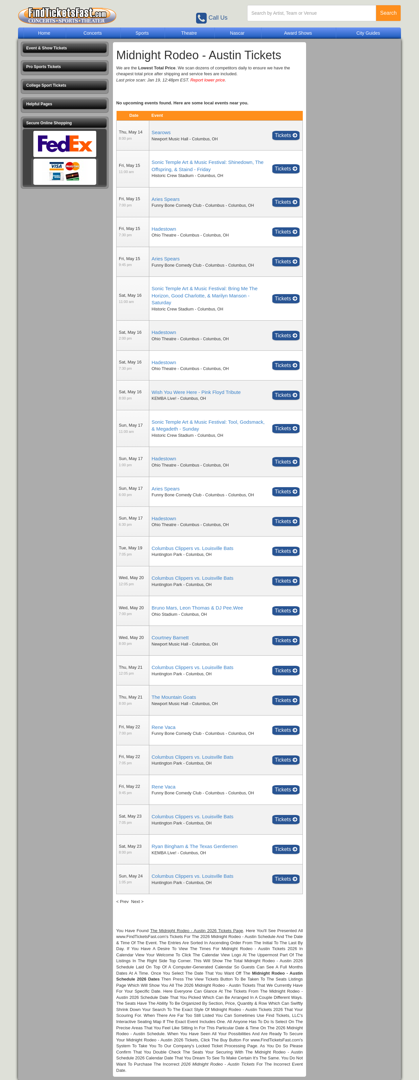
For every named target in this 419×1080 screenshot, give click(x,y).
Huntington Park (167, 554)
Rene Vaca (163, 727)
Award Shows (298, 33)
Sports (142, 33)
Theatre (189, 33)
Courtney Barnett (170, 637)
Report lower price (207, 80)
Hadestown (164, 229)
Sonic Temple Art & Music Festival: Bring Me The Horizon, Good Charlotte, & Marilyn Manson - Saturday (205, 295)
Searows (161, 132)
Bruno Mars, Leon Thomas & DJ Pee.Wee (197, 608)
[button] (64, 48)
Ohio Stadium (164, 614)
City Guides (368, 33)
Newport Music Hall (170, 138)
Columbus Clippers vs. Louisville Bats (192, 548)
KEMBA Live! (164, 398)
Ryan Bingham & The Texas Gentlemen (195, 846)
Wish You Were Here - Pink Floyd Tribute (196, 392)
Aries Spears (166, 199)
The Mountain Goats (174, 697)
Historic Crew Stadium (173, 175)
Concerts (92, 33)
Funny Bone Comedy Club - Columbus (188, 205)
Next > (137, 901)
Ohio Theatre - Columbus (175, 235)
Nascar (237, 33)
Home (44, 33)
